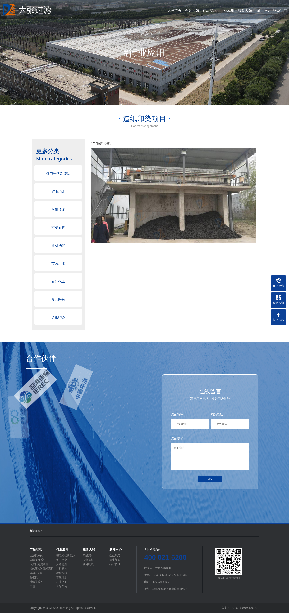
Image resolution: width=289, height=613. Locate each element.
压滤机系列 (36, 555)
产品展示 (210, 10)
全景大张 (192, 10)
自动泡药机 (36, 573)
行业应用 (227, 10)
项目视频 (88, 564)
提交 (210, 479)
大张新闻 (114, 559)
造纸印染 (58, 317)
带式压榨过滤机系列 (42, 568)
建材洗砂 (58, 245)
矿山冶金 (58, 191)
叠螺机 (34, 577)
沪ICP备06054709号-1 (245, 608)
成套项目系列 (38, 559)
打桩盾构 (58, 227)
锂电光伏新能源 (58, 173)
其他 (32, 586)
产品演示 (88, 555)
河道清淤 (58, 209)
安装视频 (88, 559)
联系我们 (280, 10)
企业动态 (114, 555)
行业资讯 (114, 564)
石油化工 (58, 281)
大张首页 (174, 10)
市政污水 (58, 263)
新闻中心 (262, 10)
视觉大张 (245, 10)
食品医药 (58, 299)
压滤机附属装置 (39, 564)
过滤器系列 (36, 581)
